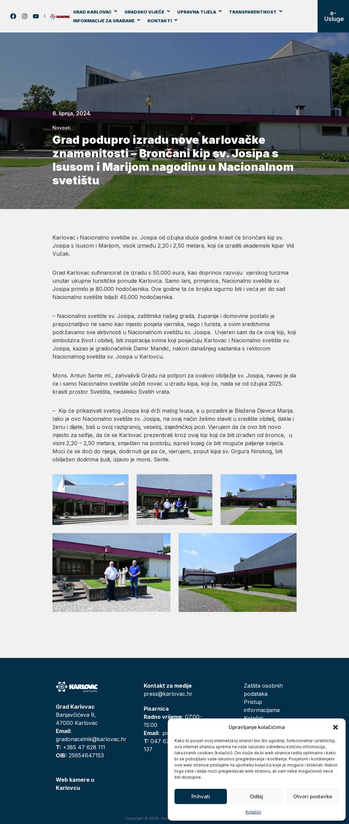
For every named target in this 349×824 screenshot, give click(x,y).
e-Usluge (334, 16)
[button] (335, 727)
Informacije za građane (107, 20)
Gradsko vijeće (147, 12)
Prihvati (200, 796)
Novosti (61, 128)
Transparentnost (256, 12)
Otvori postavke (312, 796)
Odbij (256, 796)
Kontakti (162, 20)
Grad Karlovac (95, 12)
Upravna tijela (200, 12)
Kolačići (253, 812)
